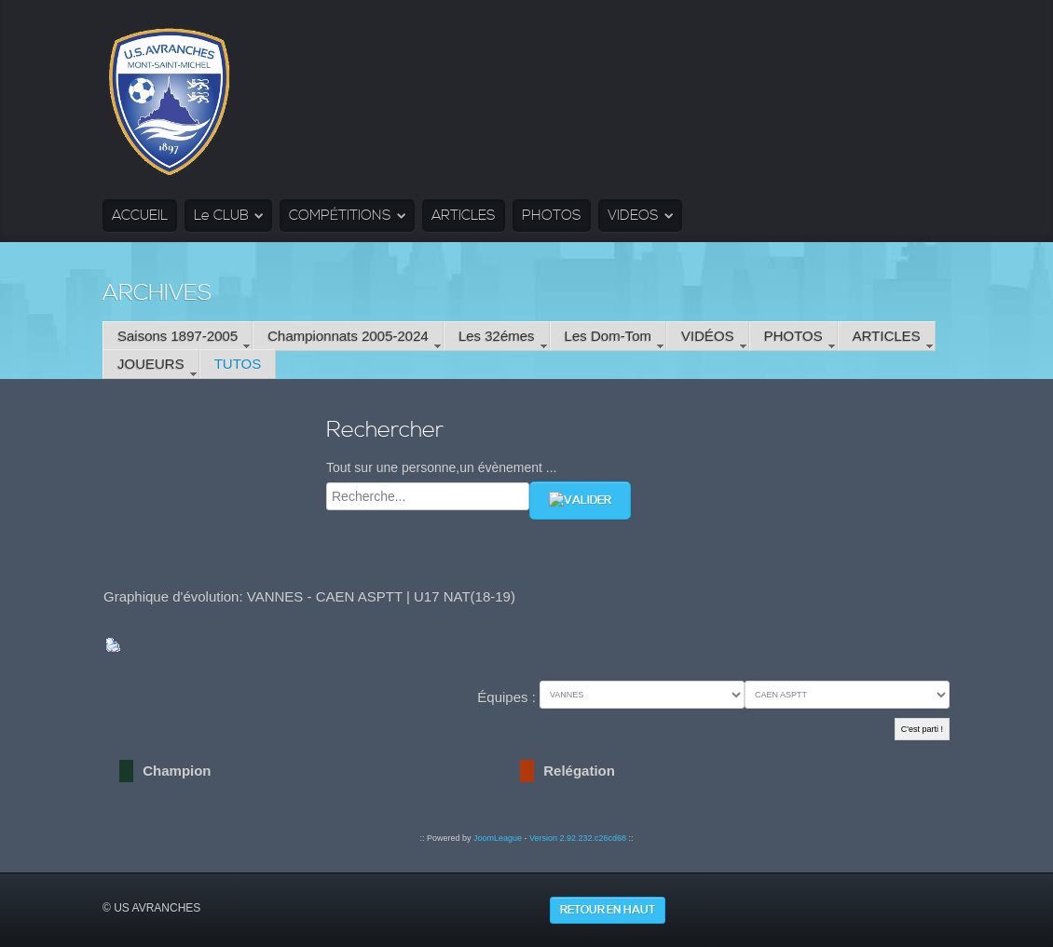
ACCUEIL (140, 215)
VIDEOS (633, 215)
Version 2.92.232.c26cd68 (577, 838)
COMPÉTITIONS (340, 215)
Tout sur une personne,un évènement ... (441, 467)
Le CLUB (221, 215)
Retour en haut (607, 910)
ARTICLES (463, 215)
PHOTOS (551, 215)
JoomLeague (497, 838)
